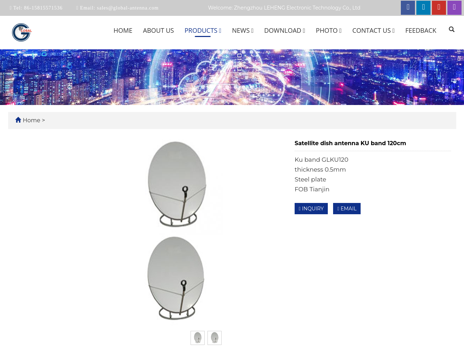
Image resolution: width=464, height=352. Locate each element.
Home (123, 30)
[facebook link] (408, 8)
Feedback (420, 30)
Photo (329, 30)
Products (203, 30)
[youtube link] (439, 8)
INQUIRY (311, 208)
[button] (220, 30)
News (242, 30)
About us (158, 30)
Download (284, 30)
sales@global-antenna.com (126, 8)
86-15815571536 (42, 8)
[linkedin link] (423, 8)
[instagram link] (454, 8)
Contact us (373, 30)
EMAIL (346, 208)
